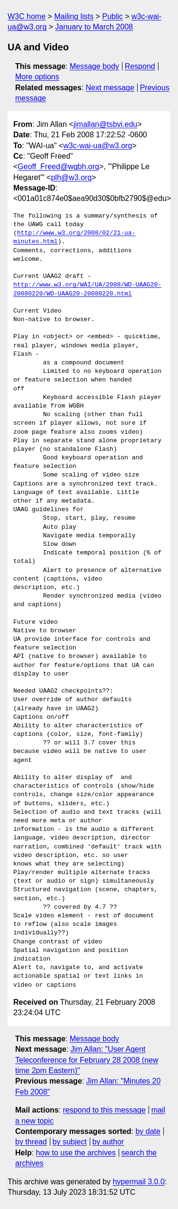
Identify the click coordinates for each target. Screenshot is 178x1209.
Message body (94, 66)
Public (112, 16)
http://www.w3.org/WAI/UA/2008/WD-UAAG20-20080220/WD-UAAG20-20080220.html (87, 289)
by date (147, 1131)
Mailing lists (74, 16)
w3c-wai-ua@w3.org (97, 146)
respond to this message (104, 1110)
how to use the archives (76, 1153)
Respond (140, 66)
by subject (70, 1142)
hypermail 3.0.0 (138, 1182)
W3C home (27, 16)
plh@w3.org (71, 177)
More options (37, 77)
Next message (110, 88)
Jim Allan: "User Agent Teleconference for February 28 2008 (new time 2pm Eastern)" (87, 1060)
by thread (31, 1142)
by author (108, 1142)
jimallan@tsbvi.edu (106, 124)
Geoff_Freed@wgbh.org (58, 166)
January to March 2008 (94, 27)
